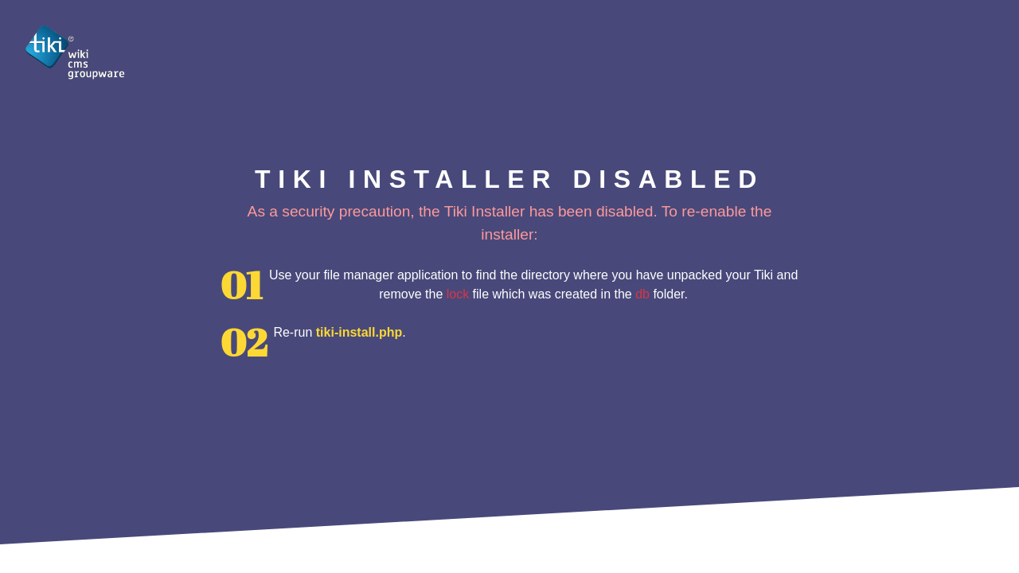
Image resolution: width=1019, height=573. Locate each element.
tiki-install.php (359, 332)
